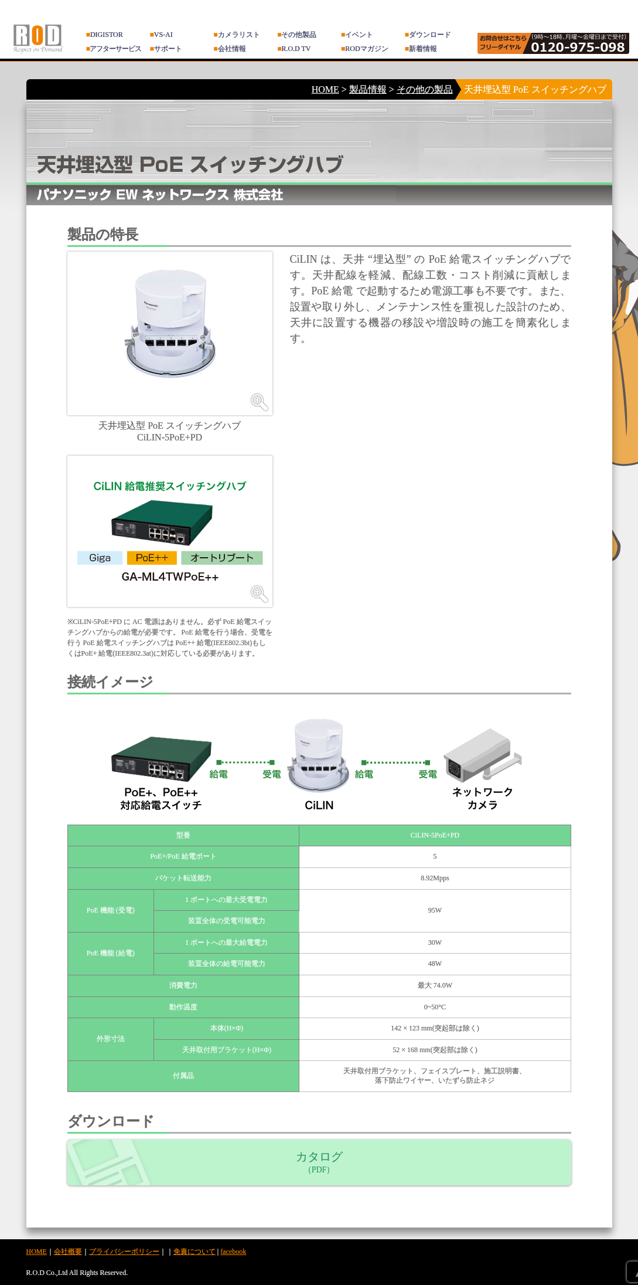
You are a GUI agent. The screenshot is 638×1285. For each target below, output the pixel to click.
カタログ (319, 1162)
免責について (194, 1251)
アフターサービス (113, 49)
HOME (325, 89)
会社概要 (68, 1251)
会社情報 (229, 49)
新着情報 (421, 49)
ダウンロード (428, 34)
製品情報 (368, 89)
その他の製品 (425, 89)
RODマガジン (364, 49)
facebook (233, 1251)
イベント (357, 34)
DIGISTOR (104, 34)
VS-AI (161, 34)
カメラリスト (236, 34)
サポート (166, 49)
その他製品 (296, 34)
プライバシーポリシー (124, 1251)
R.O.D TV (294, 49)
